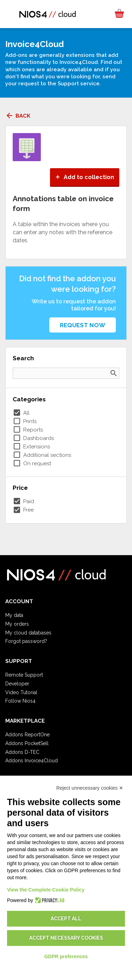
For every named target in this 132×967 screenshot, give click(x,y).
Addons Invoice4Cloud (31, 760)
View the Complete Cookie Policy (45, 890)
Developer (17, 683)
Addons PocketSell (27, 743)
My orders (17, 624)
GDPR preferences (66, 956)
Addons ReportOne (27, 734)
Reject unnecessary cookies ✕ (89, 788)
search (113, 373)
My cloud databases (28, 633)
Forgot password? (26, 641)
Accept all (66, 918)
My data (14, 615)
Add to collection (84, 177)
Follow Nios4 (20, 701)
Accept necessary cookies (66, 938)
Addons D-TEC (22, 752)
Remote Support (24, 675)
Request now (82, 325)
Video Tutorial (21, 692)
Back (17, 116)
